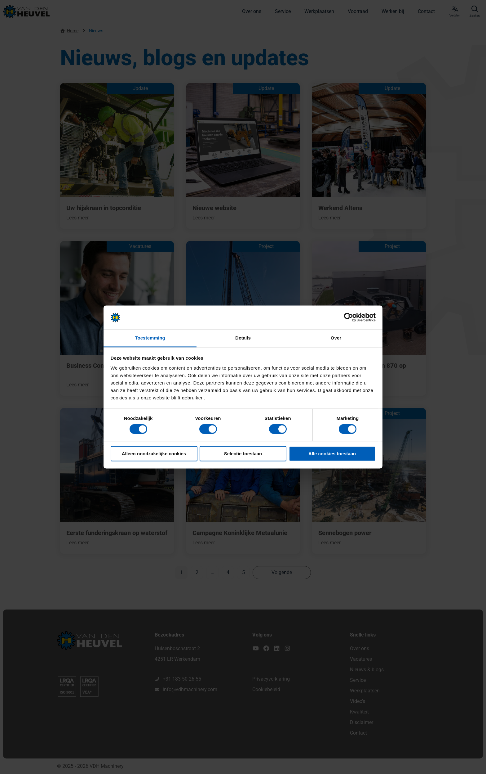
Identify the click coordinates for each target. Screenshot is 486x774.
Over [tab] (336, 337)
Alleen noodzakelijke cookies (154, 453)
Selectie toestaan (243, 453)
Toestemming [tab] (150, 337)
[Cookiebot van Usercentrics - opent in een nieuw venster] (348, 317)
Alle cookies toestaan (332, 453)
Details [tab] (243, 337)
